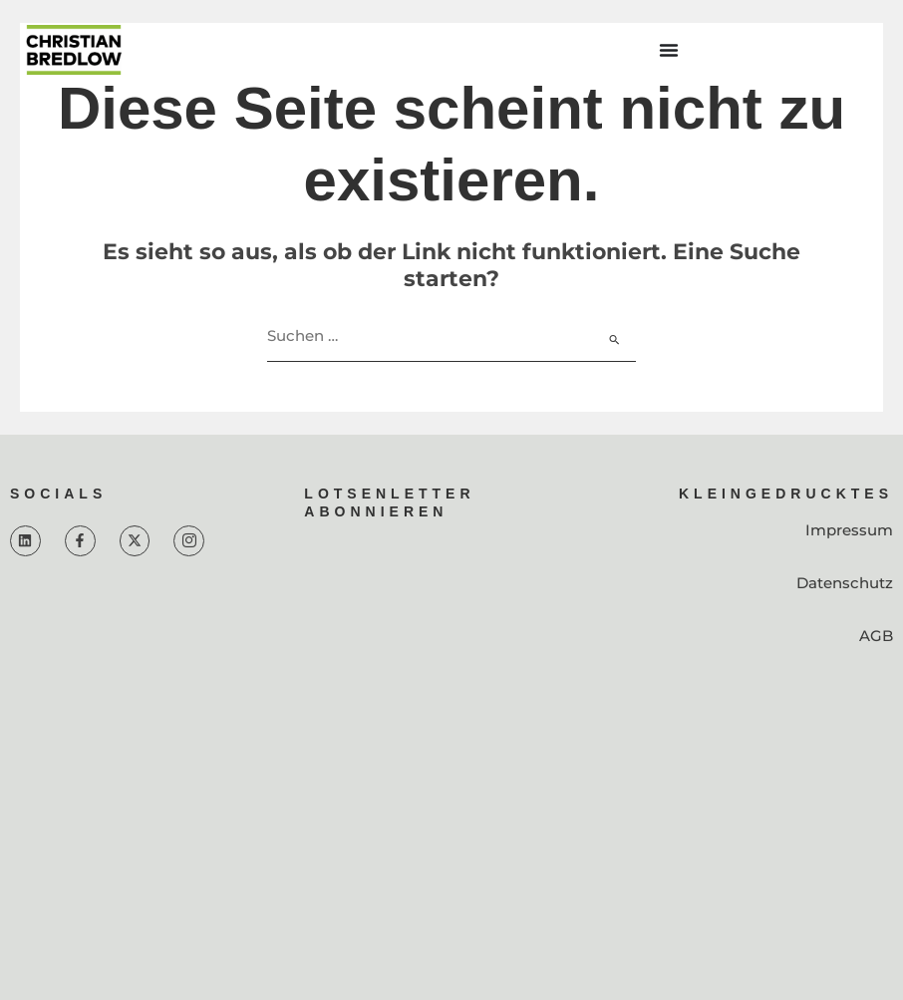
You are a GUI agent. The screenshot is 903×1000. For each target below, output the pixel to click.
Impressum (849, 529)
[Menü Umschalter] (669, 50)
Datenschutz (844, 582)
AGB (876, 635)
